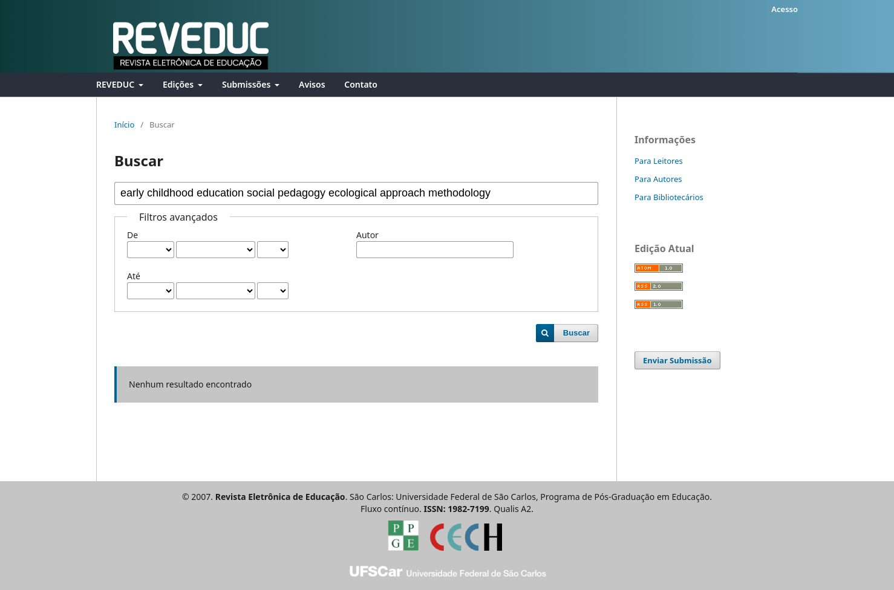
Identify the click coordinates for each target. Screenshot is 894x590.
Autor (367, 235)
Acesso (784, 9)
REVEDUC (116, 84)
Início (124, 124)
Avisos (312, 84)
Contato (360, 84)
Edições (179, 84)
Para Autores (658, 178)
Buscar (576, 332)
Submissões (247, 84)
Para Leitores (659, 160)
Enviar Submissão (677, 360)
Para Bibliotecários (669, 197)
